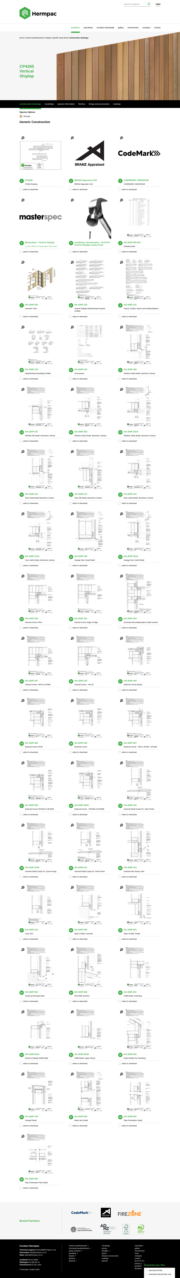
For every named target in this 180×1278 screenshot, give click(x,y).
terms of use (139, 1261)
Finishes (81, 104)
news (137, 1253)
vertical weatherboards (78, 1246)
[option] (90, 66)
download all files (156, 1270)
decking (72, 1258)
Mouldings (49, 104)
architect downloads (105, 28)
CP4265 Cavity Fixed (60, 38)
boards (71, 1256)
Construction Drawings (30, 104)
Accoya (27, 116)
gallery (121, 28)
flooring (72, 1261)
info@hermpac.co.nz (38, 1252)
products (75, 28)
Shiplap (48, 38)
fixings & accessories (110, 1256)
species (105, 1261)
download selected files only (160, 1274)
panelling (72, 1253)
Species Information (66, 104)
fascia (104, 1253)
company (146, 28)
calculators (88, 28)
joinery (104, 1248)
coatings (105, 1258)
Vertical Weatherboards (35, 38)
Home (22, 38)
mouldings (106, 1246)
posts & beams (75, 1251)
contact (157, 28)
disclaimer (139, 1268)
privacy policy (140, 1263)
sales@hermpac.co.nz (34, 1255)
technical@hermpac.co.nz (45, 1250)
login (158, 4)
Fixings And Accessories (99, 104)
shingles (105, 1251)
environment (133, 28)
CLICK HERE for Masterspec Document (41, 246)
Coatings (117, 104)
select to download (30, 189)
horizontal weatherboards (79, 1248)
